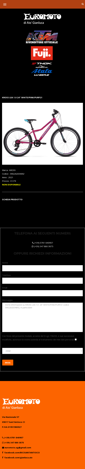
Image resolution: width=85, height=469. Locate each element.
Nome (5, 262)
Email (4, 287)
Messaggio (7, 300)
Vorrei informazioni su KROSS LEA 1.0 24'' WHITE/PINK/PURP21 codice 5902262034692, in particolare (42, 317)
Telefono (6, 275)
